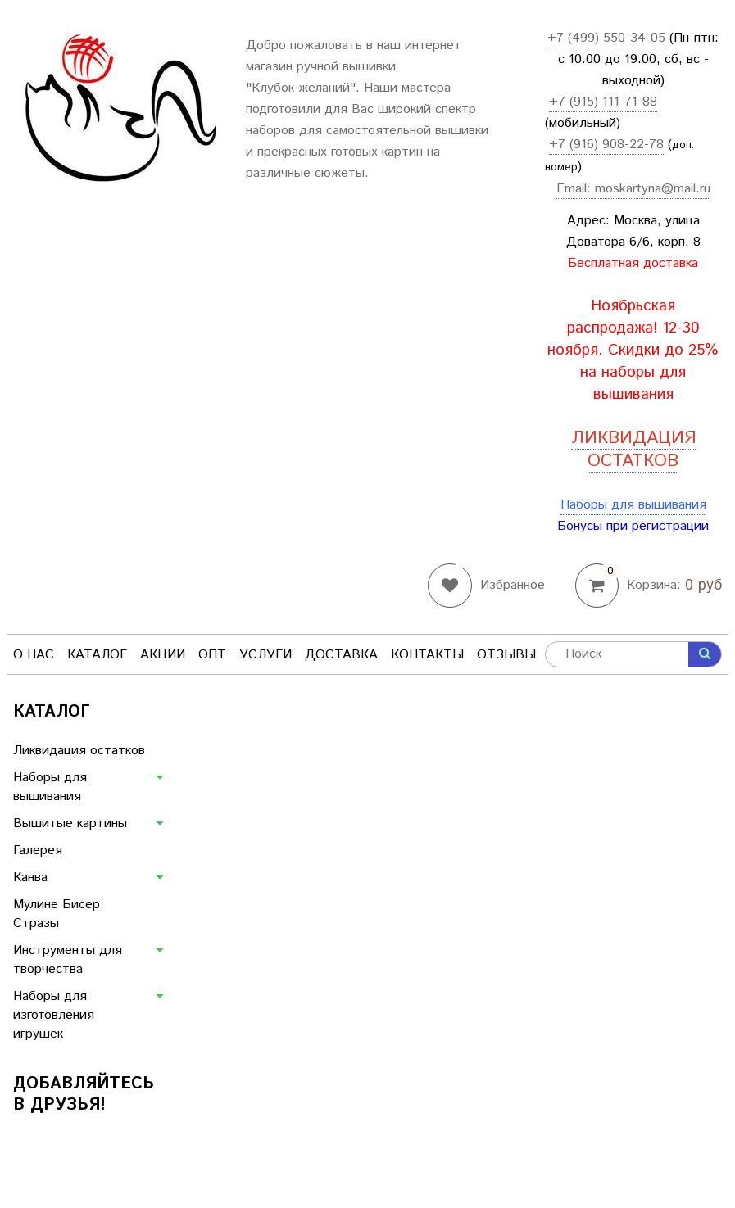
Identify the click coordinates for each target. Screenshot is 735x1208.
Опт (212, 654)
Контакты (427, 654)
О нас (33, 654)
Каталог (97, 654)
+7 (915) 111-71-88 (603, 102)
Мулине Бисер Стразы (56, 914)
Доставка (341, 654)
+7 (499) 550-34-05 (606, 38)
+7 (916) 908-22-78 (606, 144)
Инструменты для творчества (67, 960)
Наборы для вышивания (633, 504)
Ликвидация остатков (79, 750)
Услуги (265, 654)
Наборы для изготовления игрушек (53, 1015)
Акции (162, 654)
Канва (30, 877)
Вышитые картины (70, 823)
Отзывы (506, 654)
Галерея (37, 850)
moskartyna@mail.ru (652, 188)
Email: (575, 188)
